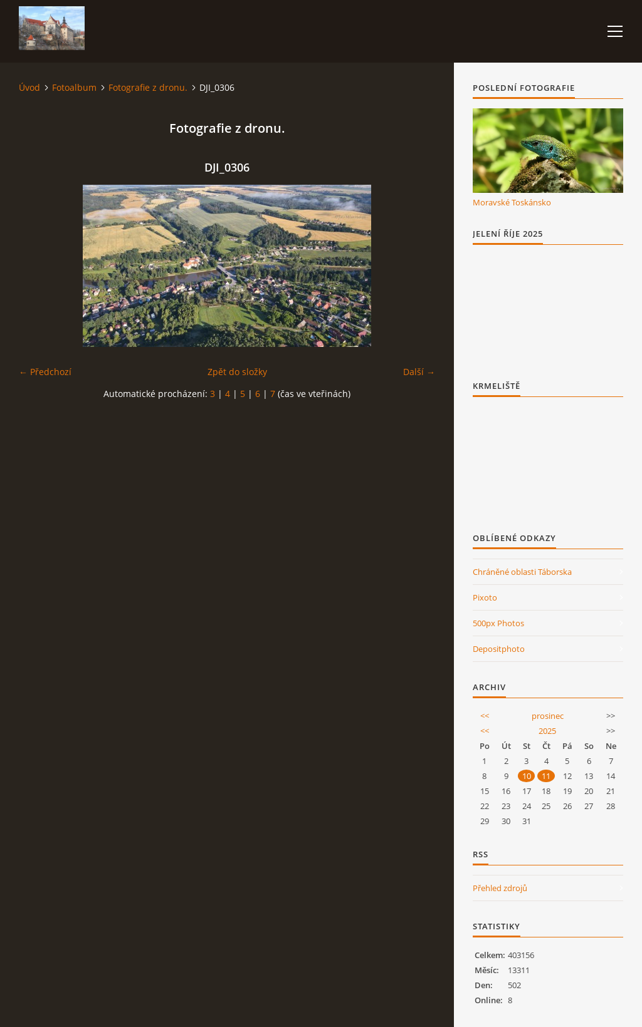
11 (546, 776)
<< (484, 715)
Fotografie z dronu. (147, 87)
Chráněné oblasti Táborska (522, 571)
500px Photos (498, 623)
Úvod (29, 87)
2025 (547, 730)
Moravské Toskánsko (512, 202)
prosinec (548, 715)
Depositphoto (499, 648)
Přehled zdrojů (500, 888)
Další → (419, 372)
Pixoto (485, 597)
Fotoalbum (74, 87)
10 (526, 776)
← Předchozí (45, 372)
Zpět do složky (237, 372)
